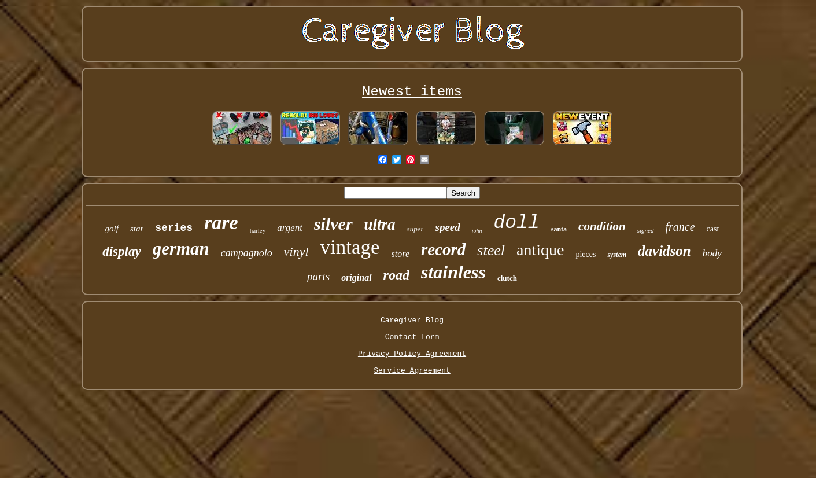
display (121, 251)
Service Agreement (412, 370)
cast (713, 229)
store (400, 254)
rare (221, 222)
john (477, 230)
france (680, 226)
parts (318, 276)
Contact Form (412, 337)
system (616, 255)
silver (333, 223)
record (443, 249)
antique (540, 250)
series (174, 228)
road (396, 274)
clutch (507, 278)
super (415, 229)
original (356, 277)
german (181, 248)
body (712, 253)
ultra (380, 224)
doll (517, 223)
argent (289, 227)
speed (447, 227)
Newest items (412, 92)
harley (257, 230)
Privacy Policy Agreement (412, 354)
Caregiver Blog (412, 320)
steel (491, 250)
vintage (350, 247)
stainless (453, 272)
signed (645, 230)
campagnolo (246, 253)
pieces (585, 254)
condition (602, 226)
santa (559, 229)
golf (112, 228)
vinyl (296, 251)
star (136, 228)
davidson (664, 251)
